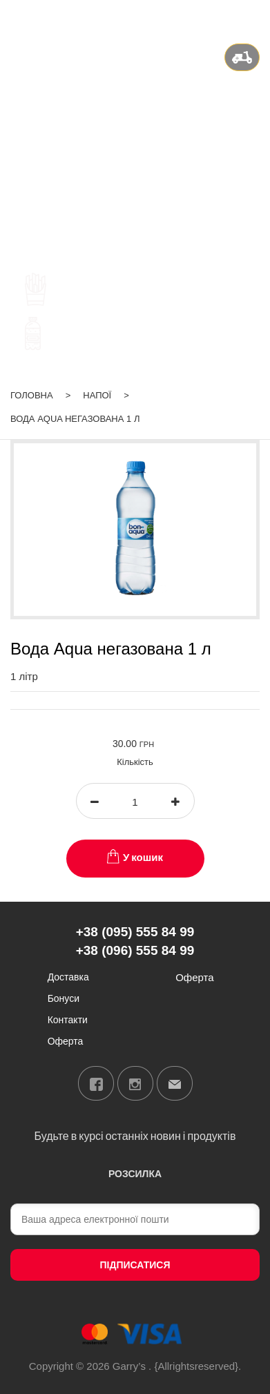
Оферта (66, 1041)
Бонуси (63, 998)
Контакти (68, 1019)
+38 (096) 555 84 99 (135, 143)
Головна (31, 395)
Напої (97, 395)
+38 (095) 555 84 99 (135, 125)
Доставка (68, 976)
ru (217, 16)
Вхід (250, 16)
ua (200, 16)
